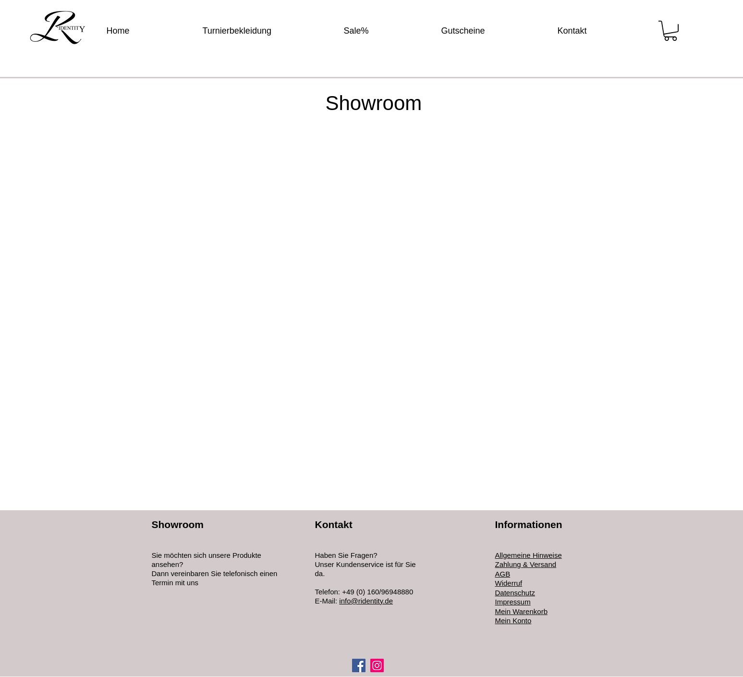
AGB (503, 574)
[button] (670, 31)
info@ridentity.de (366, 601)
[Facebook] (358, 665)
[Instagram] (377, 665)
